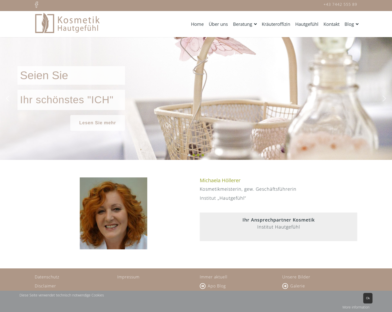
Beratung (242, 24)
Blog (349, 24)
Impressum (128, 277)
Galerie (297, 286)
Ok (368, 298)
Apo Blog (217, 286)
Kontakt (332, 24)
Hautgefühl (306, 24)
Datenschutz (47, 277)
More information (356, 307)
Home (197, 24)
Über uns (218, 24)
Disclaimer (45, 286)
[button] (8, 98)
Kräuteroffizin (276, 24)
